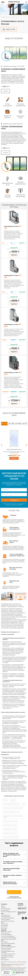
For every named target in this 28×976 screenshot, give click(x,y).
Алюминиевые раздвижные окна (11, 812)
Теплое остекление (5, 949)
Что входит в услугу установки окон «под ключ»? (14, 862)
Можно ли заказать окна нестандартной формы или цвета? (14, 855)
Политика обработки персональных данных (11, 966)
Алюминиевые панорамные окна (11, 804)
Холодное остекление (6, 948)
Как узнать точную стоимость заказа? (14, 876)
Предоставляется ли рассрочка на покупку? (14, 882)
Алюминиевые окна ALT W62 (10, 825)
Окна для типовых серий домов (10, 837)
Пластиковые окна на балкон (8, 954)
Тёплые (5, 800)
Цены (24, 804)
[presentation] (1, 444)
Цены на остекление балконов (8, 946)
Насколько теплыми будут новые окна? (14, 869)
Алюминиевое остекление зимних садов (13, 808)
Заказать (14, 458)
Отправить (14, 500)
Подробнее (5, 91)
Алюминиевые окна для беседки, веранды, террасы (13, 816)
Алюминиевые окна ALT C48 (10, 833)
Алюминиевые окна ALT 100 (10, 821)
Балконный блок (5, 959)
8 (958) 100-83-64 (14, 2)
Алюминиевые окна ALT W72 (10, 829)
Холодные (12, 800)
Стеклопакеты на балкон (7, 955)
